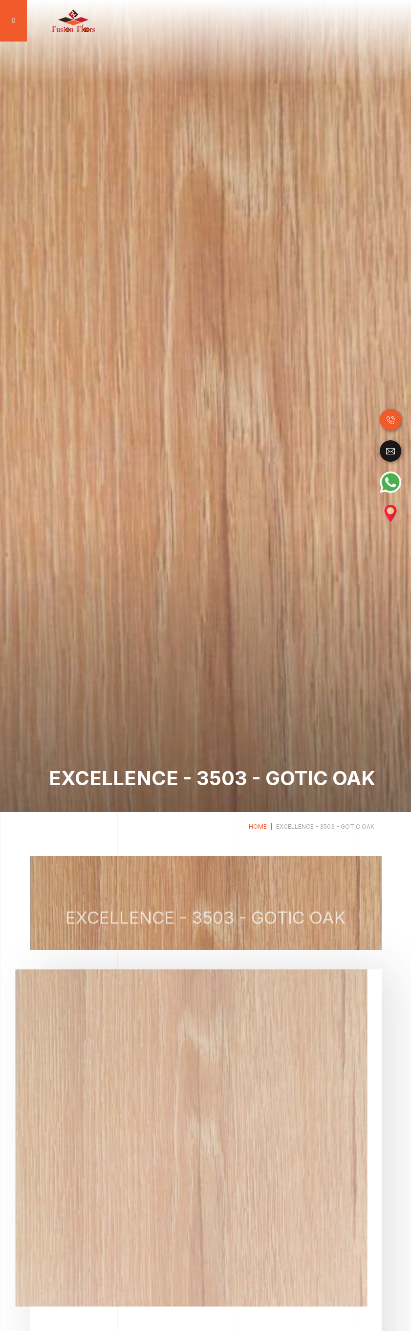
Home (258, 826)
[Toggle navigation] (12, 21)
